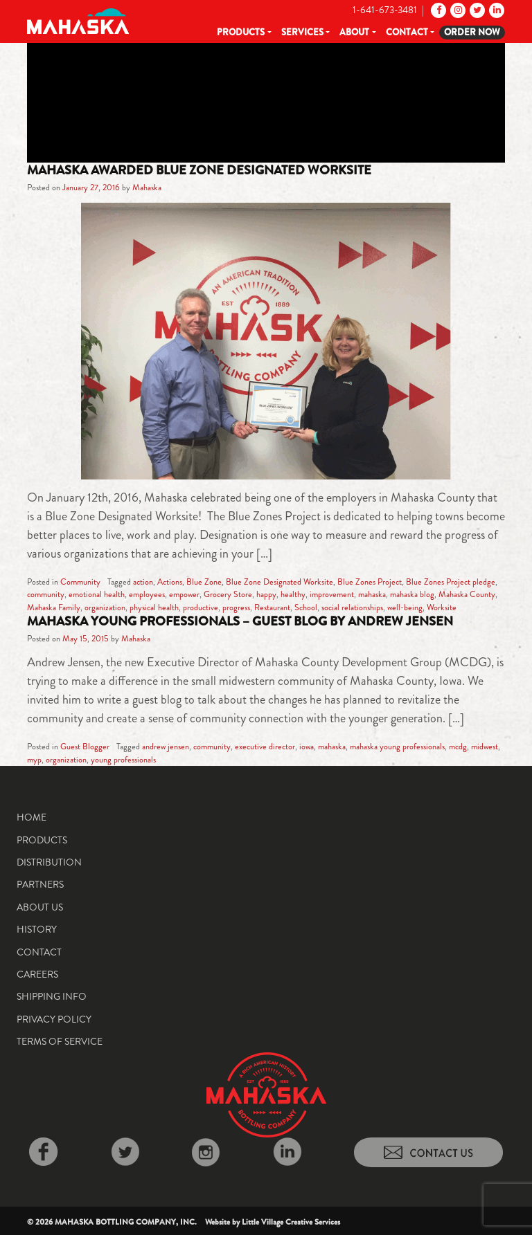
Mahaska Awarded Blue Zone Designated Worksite (199, 170)
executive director (265, 746)
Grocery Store (228, 594)
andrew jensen (165, 746)
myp (34, 759)
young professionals (123, 759)
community (45, 594)
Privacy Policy (54, 1019)
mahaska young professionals (397, 746)
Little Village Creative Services (291, 1221)
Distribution (49, 862)
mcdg (458, 746)
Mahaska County (466, 594)
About (354, 32)
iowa (306, 746)
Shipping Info (52, 996)
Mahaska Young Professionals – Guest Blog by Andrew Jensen (240, 621)
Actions (169, 582)
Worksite (441, 607)
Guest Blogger (84, 746)
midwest (484, 746)
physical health (154, 607)
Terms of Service (60, 1041)
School (305, 607)
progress (236, 607)
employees (147, 594)
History (37, 929)
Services (302, 32)
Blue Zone (204, 582)
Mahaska (146, 187)
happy (266, 594)
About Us (40, 907)
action (143, 582)
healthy (293, 594)
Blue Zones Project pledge (450, 582)
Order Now (472, 32)
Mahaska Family (53, 607)
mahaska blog (412, 594)
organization (105, 607)
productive (200, 607)
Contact (407, 32)
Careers (37, 974)
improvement (332, 594)
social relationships (352, 607)
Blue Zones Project (369, 582)
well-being (405, 607)
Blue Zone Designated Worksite (279, 582)
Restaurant (272, 607)
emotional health (97, 594)
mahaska (372, 594)
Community (80, 582)
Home (31, 817)
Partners (40, 884)
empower (184, 594)
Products (241, 32)
